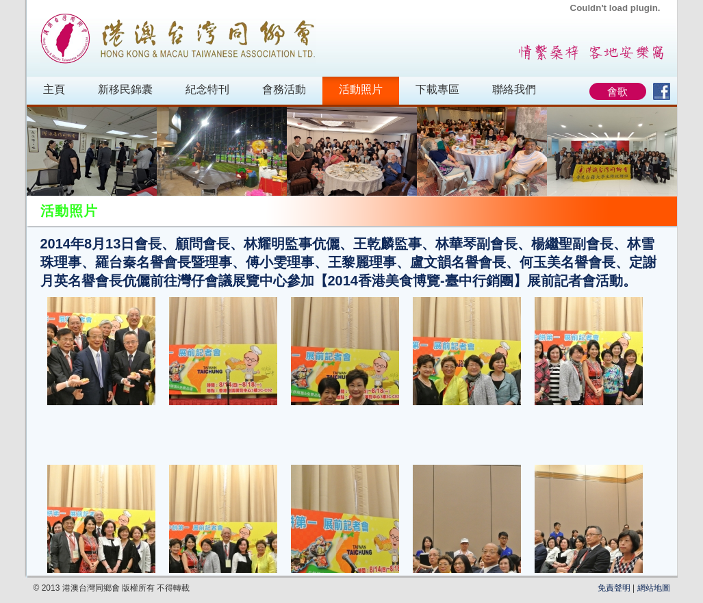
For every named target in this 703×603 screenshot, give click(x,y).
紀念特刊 (207, 89)
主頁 (54, 89)
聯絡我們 (514, 89)
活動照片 (361, 89)
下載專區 (437, 89)
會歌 (617, 91)
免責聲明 (614, 588)
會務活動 (284, 89)
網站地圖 (653, 588)
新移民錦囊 (125, 89)
